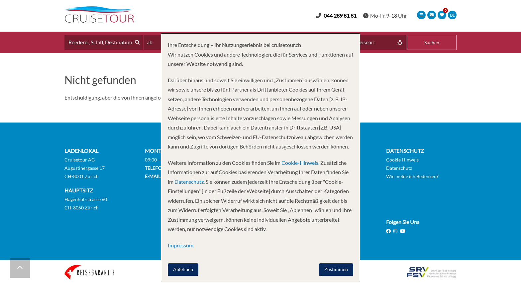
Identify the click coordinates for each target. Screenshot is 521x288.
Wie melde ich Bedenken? (412, 176)
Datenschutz (399, 168)
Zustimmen (336, 269)
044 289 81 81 (340, 15)
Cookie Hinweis (402, 159)
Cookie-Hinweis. (299, 162)
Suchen (431, 42)
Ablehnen (183, 269)
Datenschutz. (189, 181)
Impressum (180, 245)
